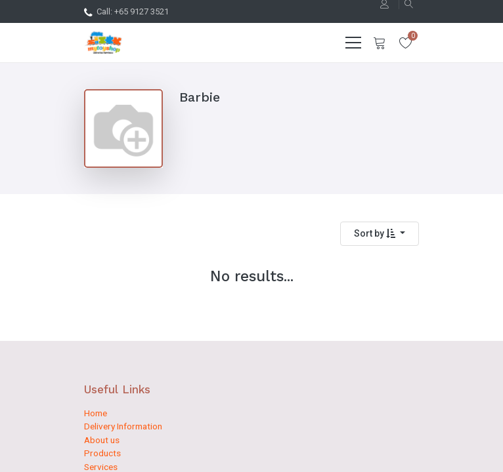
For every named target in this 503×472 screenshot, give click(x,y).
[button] (379, 234)
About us (102, 440)
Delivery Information (123, 426)
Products (102, 453)
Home (95, 413)
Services (101, 467)
